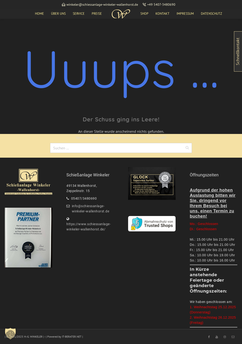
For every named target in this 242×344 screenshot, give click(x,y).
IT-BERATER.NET (72, 336)
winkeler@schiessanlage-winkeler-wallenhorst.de (102, 4)
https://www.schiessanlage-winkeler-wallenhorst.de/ (88, 226)
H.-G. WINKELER (33, 336)
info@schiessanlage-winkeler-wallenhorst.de (90, 208)
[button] (10, 333)
